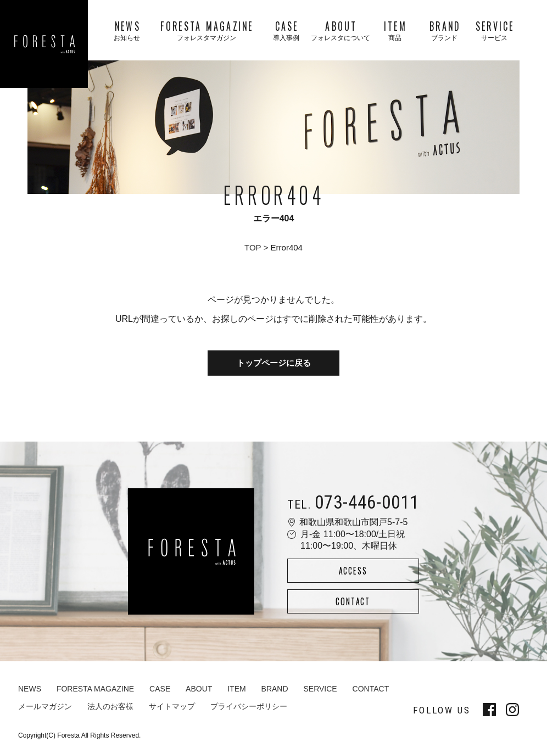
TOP (252, 247)
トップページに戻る (274, 363)
